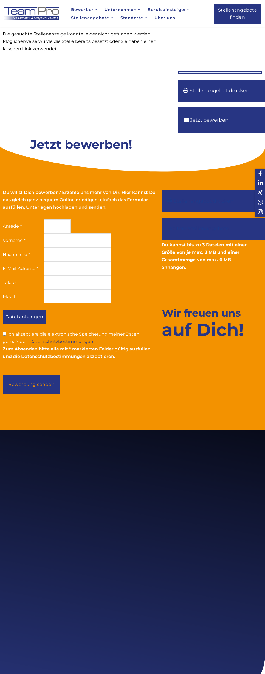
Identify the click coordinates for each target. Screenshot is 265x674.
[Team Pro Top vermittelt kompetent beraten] (33, 13)
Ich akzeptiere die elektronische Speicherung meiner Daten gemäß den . (71, 338)
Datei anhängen (24, 316)
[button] (96, 10)
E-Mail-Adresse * (20, 268)
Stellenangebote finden (237, 13)
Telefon (11, 282)
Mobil (9, 296)
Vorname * (14, 240)
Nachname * (16, 254)
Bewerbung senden (31, 384)
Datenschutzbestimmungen (61, 341)
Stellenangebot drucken (216, 91)
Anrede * (12, 226)
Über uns (164, 17)
